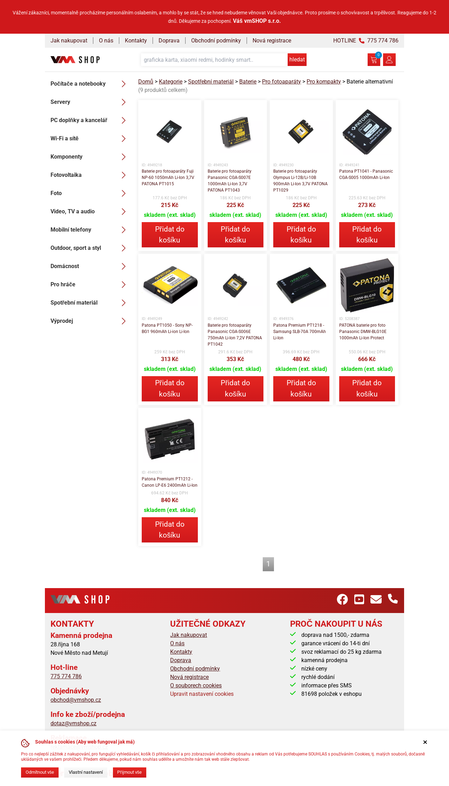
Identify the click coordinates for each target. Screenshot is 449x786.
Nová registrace (272, 40)
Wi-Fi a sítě (90, 138)
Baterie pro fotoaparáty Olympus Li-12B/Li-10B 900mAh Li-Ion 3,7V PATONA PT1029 (300, 181)
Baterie (247, 81)
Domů (145, 81)
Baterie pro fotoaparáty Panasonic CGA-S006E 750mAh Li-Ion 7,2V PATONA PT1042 (235, 335)
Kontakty (136, 40)
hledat (297, 59)
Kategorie (170, 81)
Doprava (169, 40)
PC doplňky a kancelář (90, 120)
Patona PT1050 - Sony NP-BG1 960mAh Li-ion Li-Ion (167, 328)
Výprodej (90, 321)
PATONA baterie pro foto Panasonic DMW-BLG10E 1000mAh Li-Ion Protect (363, 331)
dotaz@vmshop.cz (73, 723)
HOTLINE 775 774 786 (365, 40)
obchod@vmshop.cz (76, 700)
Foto (90, 193)
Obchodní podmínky (216, 40)
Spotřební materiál (90, 303)
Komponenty (90, 157)
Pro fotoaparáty (281, 81)
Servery (90, 102)
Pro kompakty (324, 81)
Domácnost (90, 266)
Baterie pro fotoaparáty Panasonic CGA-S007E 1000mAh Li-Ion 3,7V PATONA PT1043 (230, 181)
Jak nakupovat (69, 40)
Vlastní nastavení (86, 772)
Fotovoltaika (90, 175)
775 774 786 (66, 676)
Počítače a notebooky (90, 84)
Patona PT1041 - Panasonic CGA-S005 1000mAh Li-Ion (366, 174)
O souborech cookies (196, 685)
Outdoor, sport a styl (90, 248)
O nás (106, 40)
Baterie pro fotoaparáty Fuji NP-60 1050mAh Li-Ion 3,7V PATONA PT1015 (168, 177)
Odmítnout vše (40, 772)
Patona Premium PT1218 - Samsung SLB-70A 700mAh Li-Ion (299, 331)
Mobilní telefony (90, 230)
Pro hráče (90, 284)
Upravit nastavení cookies (202, 694)
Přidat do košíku (170, 234)
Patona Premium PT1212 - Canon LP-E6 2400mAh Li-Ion (169, 482)
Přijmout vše (129, 772)
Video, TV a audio (90, 211)
